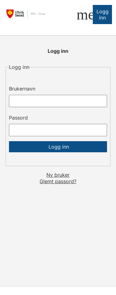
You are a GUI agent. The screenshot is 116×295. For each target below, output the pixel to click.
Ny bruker (58, 175)
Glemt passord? (58, 181)
